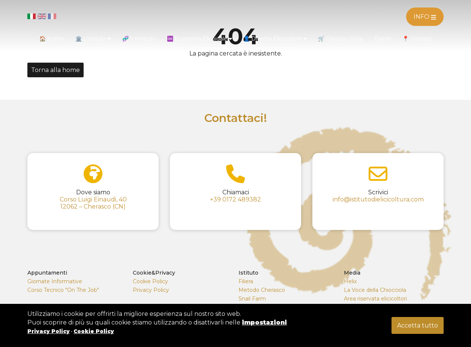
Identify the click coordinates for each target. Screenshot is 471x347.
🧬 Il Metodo (139, 38)
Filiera (245, 281)
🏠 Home (51, 38)
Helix (350, 281)
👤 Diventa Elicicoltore (275, 38)
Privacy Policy (151, 290)
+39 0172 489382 (235, 199)
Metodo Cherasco (261, 290)
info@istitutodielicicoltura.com (378, 199)
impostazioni (264, 322)
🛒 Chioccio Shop (340, 38)
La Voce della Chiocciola (375, 290)
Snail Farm (252, 298)
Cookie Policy (150, 281)
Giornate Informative (54, 281)
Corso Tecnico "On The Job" (63, 290)
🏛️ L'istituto (93, 38)
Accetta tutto (417, 325)
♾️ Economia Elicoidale (199, 38)
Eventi (382, 38)
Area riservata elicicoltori (375, 298)
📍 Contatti (417, 38)
